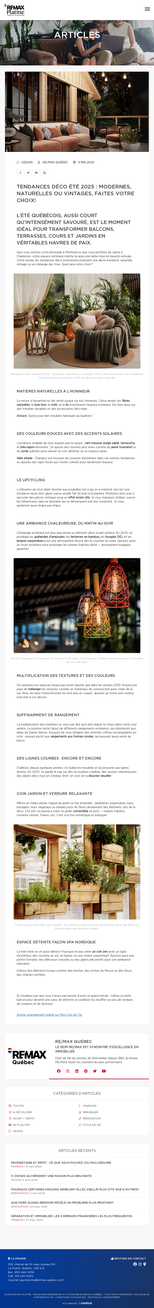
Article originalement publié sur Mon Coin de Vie (49, 1015)
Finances (87, 1106)
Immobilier (88, 1112)
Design (25, 162)
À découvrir (20, 1112)
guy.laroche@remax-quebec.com (42, 1280)
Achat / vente (21, 1118)
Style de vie (90, 1125)
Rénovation (90, 1118)
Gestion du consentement (104, 1297)
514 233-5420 (24, 1276)
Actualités (19, 1125)
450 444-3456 (24, 1272)
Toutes (16, 1106)
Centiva (85, 1303)
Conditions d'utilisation (70, 1297)
